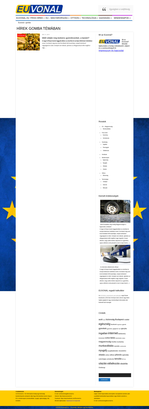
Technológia (90, 18)
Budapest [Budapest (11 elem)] (119, 319)
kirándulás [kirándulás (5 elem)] (102, 338)
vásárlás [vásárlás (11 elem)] (124, 364)
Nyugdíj (105, 163)
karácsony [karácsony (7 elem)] (122, 333)
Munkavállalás (107, 129)
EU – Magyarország (57, 18)
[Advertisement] (114, 102)
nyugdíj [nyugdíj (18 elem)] (103, 350)
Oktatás (105, 166)
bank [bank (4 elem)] (104, 319)
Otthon (75, 18)
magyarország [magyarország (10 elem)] (105, 342)
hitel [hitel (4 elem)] (120, 328)
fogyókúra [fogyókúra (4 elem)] (119, 324)
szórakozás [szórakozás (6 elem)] (110, 359)
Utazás (105, 169)
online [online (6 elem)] (107, 355)
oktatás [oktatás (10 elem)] (102, 355)
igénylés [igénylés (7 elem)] (124, 328)
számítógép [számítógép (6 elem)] (102, 359)
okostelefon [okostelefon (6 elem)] (122, 351)
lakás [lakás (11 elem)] (112, 338)
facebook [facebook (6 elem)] (114, 324)
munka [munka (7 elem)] (113, 342)
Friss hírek (37, 18)
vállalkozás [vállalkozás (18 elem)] (113, 363)
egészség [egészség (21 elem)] (104, 324)
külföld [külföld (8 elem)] (107, 338)
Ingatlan (105, 144)
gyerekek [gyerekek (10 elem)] (103, 328)
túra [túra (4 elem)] (125, 359)
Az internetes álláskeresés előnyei (109, 267)
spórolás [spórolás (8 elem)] (125, 355)
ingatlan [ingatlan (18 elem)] (103, 333)
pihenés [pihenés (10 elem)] (118, 355)
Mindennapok (122, 18)
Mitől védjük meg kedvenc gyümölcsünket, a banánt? (65, 38)
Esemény (105, 135)
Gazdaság (105, 18)
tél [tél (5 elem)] (122, 359)
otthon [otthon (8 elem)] (112, 355)
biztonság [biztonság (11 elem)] (110, 319)
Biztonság (105, 175)
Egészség (105, 160)
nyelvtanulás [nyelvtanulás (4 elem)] (123, 346)
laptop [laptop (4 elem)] (123, 338)
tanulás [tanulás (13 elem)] (118, 358)
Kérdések (21, 35)
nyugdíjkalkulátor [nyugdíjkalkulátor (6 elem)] (112, 351)
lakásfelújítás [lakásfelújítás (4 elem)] (119, 338)
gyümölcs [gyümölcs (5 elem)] (109, 328)
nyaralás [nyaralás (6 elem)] (117, 346)
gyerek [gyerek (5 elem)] (124, 324)
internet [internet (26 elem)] (113, 333)
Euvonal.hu (22, 18)
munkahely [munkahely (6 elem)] (120, 342)
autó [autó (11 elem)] (101, 319)
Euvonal (21, 22)
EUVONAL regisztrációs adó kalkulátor (110, 295)
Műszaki (105, 188)
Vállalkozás (106, 150)
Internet (105, 184)
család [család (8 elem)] (126, 320)
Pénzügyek (106, 147)
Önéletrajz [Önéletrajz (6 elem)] (102, 367)
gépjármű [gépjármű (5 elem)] (115, 328)
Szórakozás (106, 138)
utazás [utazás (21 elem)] (103, 363)
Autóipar (105, 181)
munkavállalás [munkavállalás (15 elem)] (106, 345)
